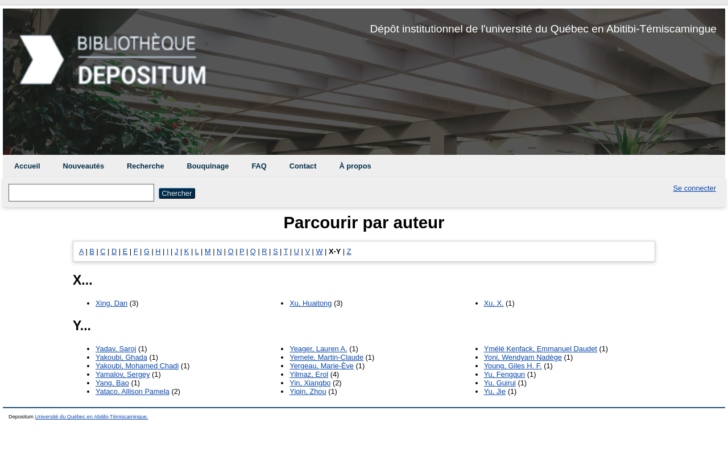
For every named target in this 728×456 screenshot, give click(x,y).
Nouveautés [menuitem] (84, 166)
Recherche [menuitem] (145, 166)
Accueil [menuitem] (27, 166)
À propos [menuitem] (355, 166)
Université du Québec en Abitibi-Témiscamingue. (91, 417)
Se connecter (694, 188)
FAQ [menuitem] (258, 166)
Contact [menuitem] (303, 166)
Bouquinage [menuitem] (208, 166)
